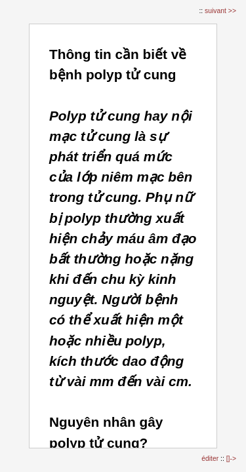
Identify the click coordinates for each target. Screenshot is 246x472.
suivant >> (220, 10)
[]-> (231, 458)
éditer (210, 458)
